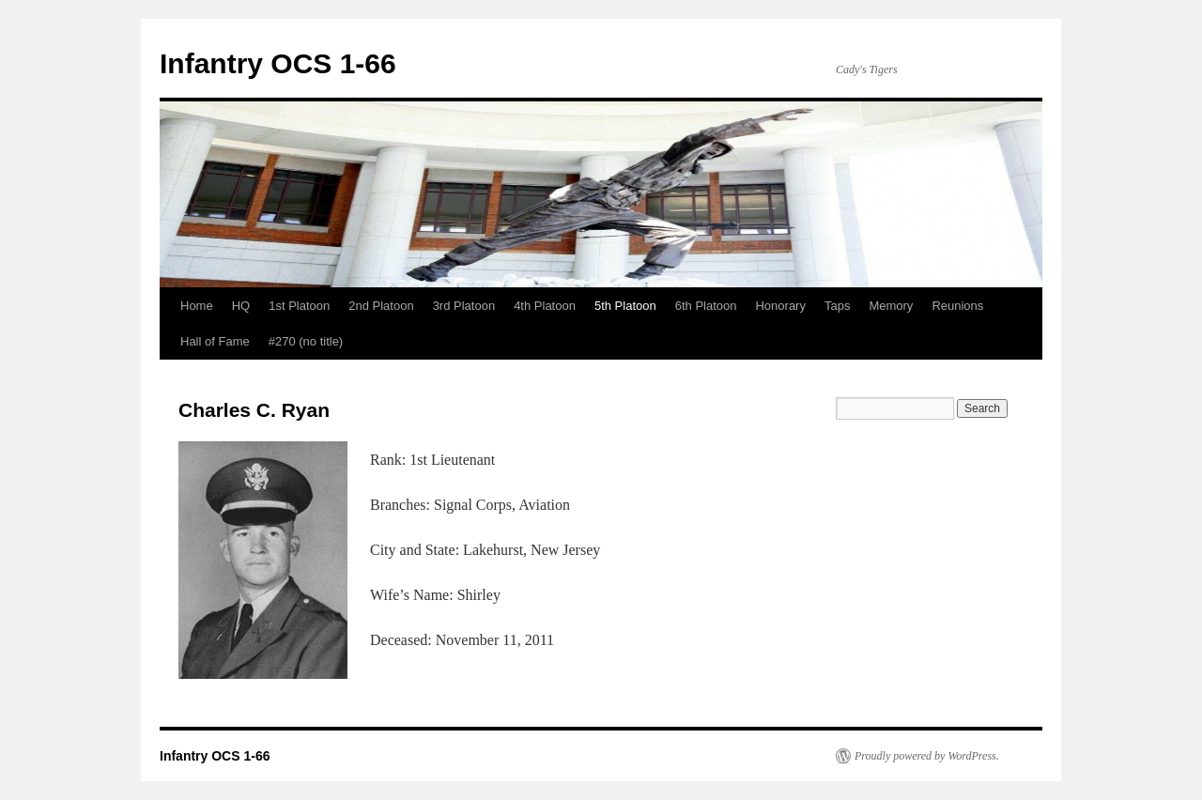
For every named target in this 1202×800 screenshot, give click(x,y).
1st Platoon (299, 306)
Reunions (957, 306)
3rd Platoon (464, 306)
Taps (837, 306)
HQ (241, 306)
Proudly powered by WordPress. (927, 755)
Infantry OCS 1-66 (278, 63)
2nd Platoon (380, 306)
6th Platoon (706, 306)
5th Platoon (625, 306)
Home (196, 306)
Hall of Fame (215, 341)
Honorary (780, 306)
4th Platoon (545, 306)
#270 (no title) (306, 341)
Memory (891, 306)
